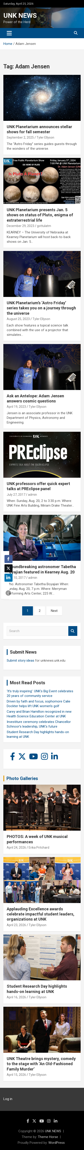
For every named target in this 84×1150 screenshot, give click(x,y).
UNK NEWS (20, 15)
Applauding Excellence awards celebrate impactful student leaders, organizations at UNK (40, 914)
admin (32, 494)
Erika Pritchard (39, 847)
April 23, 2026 (16, 925)
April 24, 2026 (16, 847)
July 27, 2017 (16, 494)
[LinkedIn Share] (8, 578)
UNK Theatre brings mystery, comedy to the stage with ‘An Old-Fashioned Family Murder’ (41, 1063)
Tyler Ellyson (45, 137)
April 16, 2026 (16, 997)
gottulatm (44, 226)
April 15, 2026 (16, 1074)
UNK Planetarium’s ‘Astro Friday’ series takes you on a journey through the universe (41, 308)
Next (54, 611)
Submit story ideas (20, 661)
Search (72, 631)
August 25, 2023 (18, 319)
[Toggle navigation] (9, 33)
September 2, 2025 (20, 137)
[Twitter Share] (8, 568)
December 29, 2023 (20, 226)
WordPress (56, 1143)
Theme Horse (48, 1137)
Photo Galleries (22, 778)
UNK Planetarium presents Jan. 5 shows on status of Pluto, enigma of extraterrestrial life (40, 215)
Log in (7, 1099)
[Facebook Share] (8, 559)
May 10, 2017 (16, 577)
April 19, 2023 (16, 406)
